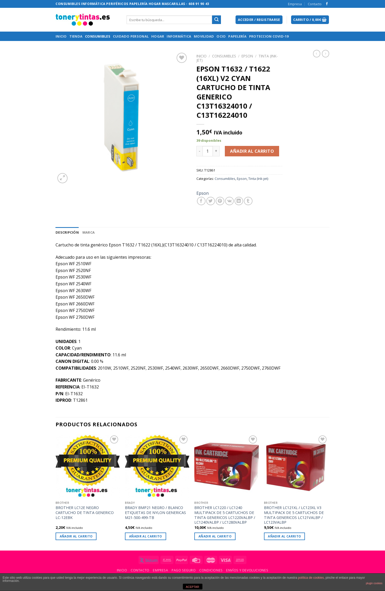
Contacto (315, 4)
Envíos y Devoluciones (247, 570)
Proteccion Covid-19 (269, 36)
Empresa (295, 4)
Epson (247, 56)
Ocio (221, 36)
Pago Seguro (184, 570)
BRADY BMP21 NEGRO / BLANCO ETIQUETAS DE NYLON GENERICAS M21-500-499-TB (155, 512)
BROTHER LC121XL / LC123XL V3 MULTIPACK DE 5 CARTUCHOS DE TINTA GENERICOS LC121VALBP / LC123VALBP (294, 515)
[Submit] (216, 19)
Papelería (237, 36)
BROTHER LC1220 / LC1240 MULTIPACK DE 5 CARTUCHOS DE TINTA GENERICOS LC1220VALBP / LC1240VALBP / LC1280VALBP (224, 515)
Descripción (67, 232)
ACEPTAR (192, 586)
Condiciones (211, 570)
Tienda (76, 36)
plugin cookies (374, 583)
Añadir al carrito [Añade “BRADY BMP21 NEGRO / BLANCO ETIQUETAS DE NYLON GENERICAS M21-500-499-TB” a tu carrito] (145, 536)
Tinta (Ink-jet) (258, 178)
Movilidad (204, 36)
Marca (88, 232)
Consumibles (97, 36)
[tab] (67, 232)
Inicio (61, 36)
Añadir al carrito (252, 151)
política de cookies (311, 578)
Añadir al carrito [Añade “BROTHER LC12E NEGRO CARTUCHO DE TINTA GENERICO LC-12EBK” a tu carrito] (76, 536)
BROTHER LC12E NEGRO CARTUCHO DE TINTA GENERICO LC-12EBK (85, 512)
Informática (179, 36)
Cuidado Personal (131, 36)
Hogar (157, 36)
